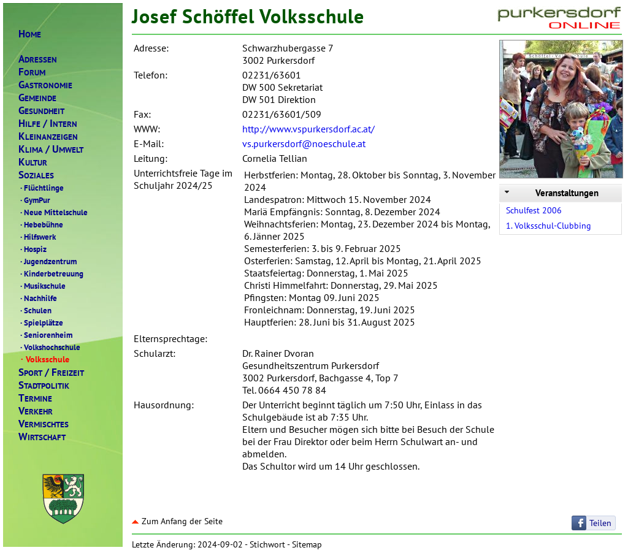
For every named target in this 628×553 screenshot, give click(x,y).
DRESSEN (37, 59)
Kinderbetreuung (50, 273)
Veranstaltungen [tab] (550, 193)
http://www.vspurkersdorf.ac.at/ (308, 129)
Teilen (600, 522)
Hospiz (32, 248)
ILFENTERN (47, 123)
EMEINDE (37, 97)
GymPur (34, 199)
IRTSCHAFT (42, 436)
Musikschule (42, 285)
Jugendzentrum (47, 261)
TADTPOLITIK (43, 385)
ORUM (31, 72)
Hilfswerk (37, 236)
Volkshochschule (49, 347)
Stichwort (267, 544)
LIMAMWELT (50, 149)
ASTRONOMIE (45, 84)
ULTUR (32, 162)
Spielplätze (40, 322)
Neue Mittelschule (53, 212)
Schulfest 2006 (534, 210)
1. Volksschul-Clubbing (548, 225)
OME (29, 34)
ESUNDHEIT (41, 110)
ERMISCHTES (43, 424)
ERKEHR (35, 411)
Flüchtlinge (41, 187)
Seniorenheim (45, 334)
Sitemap (307, 544)
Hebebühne (40, 224)
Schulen (35, 310)
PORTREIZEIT (51, 372)
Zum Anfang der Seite (177, 521)
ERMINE (35, 398)
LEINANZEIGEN (48, 136)
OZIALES (36, 175)
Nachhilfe (37, 297)
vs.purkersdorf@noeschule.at (304, 143)
